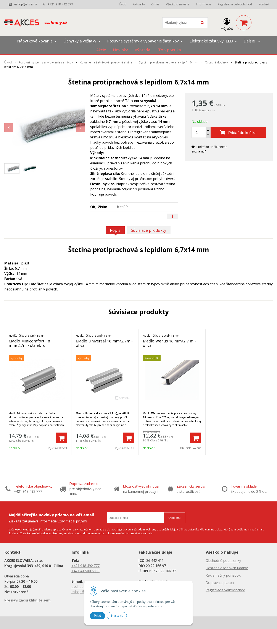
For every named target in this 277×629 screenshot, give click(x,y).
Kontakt (263, 4)
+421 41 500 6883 (85, 571)
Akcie (101, 49)
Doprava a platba (220, 582)
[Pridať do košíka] (238, 132)
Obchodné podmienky (223, 560)
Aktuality (139, 4)
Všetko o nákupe (177, 4)
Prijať (97, 615)
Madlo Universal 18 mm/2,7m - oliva (104, 343)
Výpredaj (143, 49)
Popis (115, 230)
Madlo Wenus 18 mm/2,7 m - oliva (169, 343)
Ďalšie (252, 41)
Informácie (203, 4)
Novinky (120, 49)
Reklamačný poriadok (223, 575)
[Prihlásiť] (227, 23)
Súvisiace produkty (148, 230)
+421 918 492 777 (60, 4)
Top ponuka (169, 49)
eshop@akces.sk (25, 4)
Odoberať (174, 517)
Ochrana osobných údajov (227, 568)
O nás (155, 4)
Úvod (122, 4)
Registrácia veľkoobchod (234, 4)
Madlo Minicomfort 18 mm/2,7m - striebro (29, 343)
